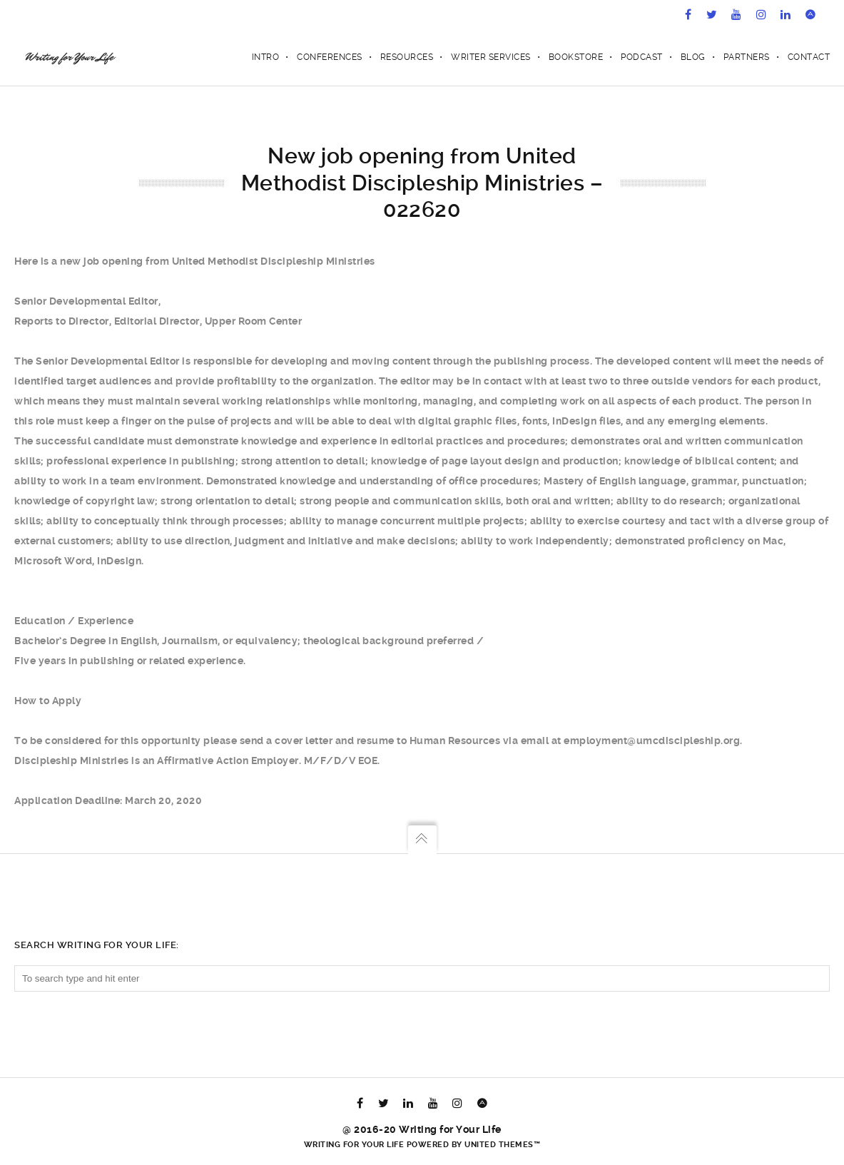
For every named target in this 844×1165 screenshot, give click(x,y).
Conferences (329, 57)
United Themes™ (502, 1144)
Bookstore (576, 57)
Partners (746, 57)
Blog (693, 57)
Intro (266, 57)
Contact (809, 57)
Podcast (642, 57)
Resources (407, 57)
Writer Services (491, 57)
